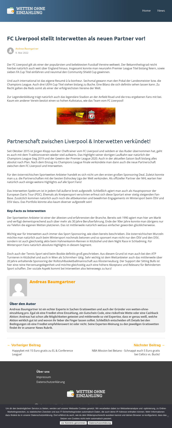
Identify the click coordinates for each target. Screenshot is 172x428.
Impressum (43, 377)
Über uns (43, 371)
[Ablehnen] (167, 416)
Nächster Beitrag (149, 345)
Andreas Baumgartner (52, 281)
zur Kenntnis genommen (73, 423)
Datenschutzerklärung (50, 382)
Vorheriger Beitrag (24, 345)
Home (146, 10)
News (161, 10)
